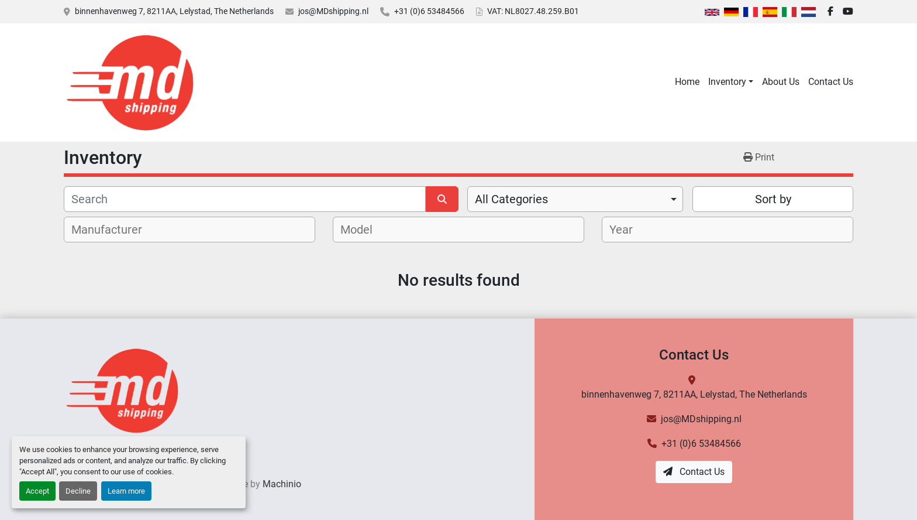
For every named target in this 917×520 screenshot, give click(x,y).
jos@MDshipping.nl (333, 11)
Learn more (126, 491)
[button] (730, 82)
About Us (780, 81)
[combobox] (575, 199)
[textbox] (113, 229)
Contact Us (830, 81)
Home (687, 81)
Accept (37, 491)
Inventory (727, 81)
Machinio (282, 484)
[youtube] (848, 12)
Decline (78, 491)
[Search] (245, 199)
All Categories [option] (511, 199)
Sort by (773, 199)
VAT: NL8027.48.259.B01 (533, 11)
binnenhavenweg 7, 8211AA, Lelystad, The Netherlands (174, 11)
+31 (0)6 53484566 (429, 11)
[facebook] (830, 12)
